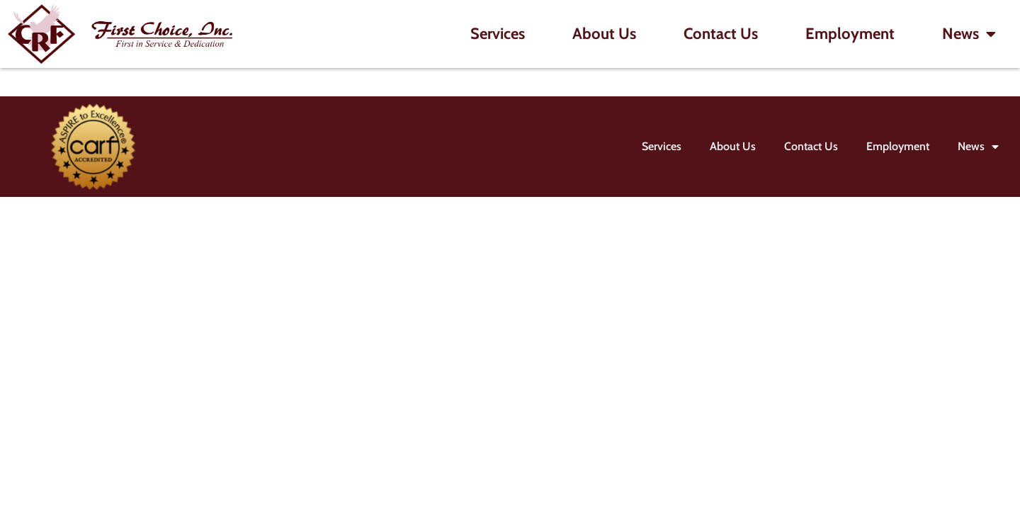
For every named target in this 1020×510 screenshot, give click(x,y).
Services (497, 33)
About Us (604, 33)
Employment (850, 33)
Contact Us (721, 33)
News (969, 34)
